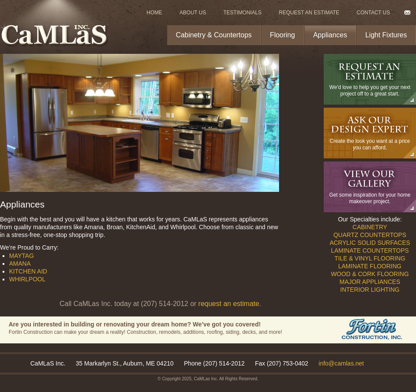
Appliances (330, 35)
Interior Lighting (370, 289)
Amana (20, 263)
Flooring (282, 35)
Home (154, 13)
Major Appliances (369, 281)
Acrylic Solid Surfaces (370, 242)
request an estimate (229, 303)
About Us (192, 13)
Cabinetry (370, 227)
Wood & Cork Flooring (370, 273)
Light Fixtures (386, 35)
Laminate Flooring (370, 266)
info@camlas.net (341, 363)
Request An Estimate (309, 13)
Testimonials (242, 13)
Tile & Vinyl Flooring (370, 258)
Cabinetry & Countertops (214, 35)
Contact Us (373, 13)
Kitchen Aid (28, 271)
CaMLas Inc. (205, 378)
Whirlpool (27, 279)
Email (407, 12)
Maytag (21, 255)
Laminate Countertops (370, 250)
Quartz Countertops (369, 234)
